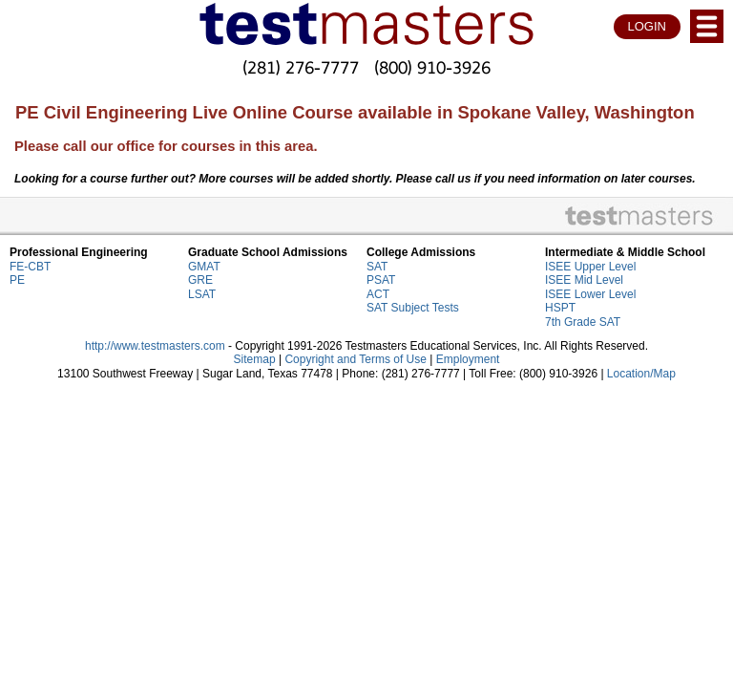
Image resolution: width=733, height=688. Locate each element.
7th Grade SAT (582, 322)
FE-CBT (30, 266)
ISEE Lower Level (590, 294)
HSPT (560, 307)
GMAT (204, 266)
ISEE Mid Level (584, 280)
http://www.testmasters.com (155, 346)
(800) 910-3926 (432, 67)
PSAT (380, 280)
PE (17, 280)
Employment (468, 359)
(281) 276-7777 (300, 67)
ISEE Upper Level (590, 266)
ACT (377, 294)
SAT (376, 266)
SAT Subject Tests (412, 307)
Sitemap (255, 359)
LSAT (202, 294)
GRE (200, 280)
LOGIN (647, 26)
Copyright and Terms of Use (355, 359)
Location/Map (641, 373)
